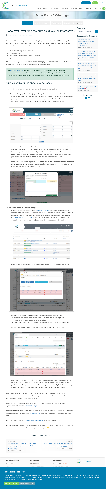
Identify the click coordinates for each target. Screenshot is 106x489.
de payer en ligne (35, 413)
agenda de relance (43, 210)
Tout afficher (27, 23)
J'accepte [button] (7, 483)
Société (97, 8)
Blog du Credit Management (73, 23)
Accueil (39, 8)
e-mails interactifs (16, 70)
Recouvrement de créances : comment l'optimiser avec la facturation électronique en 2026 (87, 67)
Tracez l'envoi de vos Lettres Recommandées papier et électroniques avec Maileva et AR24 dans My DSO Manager (87, 55)
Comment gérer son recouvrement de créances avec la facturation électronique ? (86, 43)
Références (64, 8)
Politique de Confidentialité (37, 466)
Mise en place (55, 8)
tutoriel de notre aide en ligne (33, 420)
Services (73, 8)
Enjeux (45, 8)
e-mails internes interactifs (23, 218)
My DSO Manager (29, 35)
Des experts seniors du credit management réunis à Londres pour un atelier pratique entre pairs (87, 78)
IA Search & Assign (30, 406)
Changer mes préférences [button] (27, 483)
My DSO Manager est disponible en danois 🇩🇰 (87, 88)
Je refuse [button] (15, 483)
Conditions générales (35, 463)
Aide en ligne (58, 463)
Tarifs (81, 8)
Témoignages (56, 23)
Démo (95, 3)
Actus (42, 23)
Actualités (88, 8)
